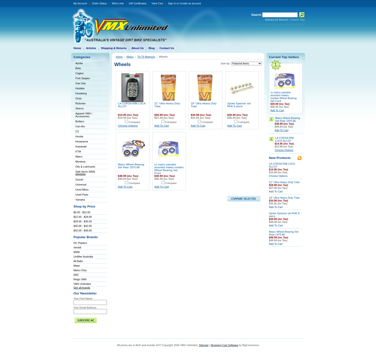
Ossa (89, 99)
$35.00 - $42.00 (83, 226)
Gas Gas (89, 83)
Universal (89, 185)
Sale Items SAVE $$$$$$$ (85, 173)
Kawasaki (89, 147)
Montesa (89, 162)
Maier (77, 265)
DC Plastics (80, 243)
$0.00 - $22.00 (82, 212)
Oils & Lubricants (85, 166)
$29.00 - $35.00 (83, 221)
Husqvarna (89, 142)
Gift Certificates (138, 3)
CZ (89, 132)
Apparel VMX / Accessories (89, 115)
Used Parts (82, 194)
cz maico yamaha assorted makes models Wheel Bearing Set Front (169, 168)
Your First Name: (83, 298)
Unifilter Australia (83, 256)
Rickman (89, 104)
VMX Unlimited (82, 283)
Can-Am (89, 127)
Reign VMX (80, 279)
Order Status (99, 3)
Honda (89, 137)
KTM (89, 152)
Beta (89, 68)
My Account (80, 3)
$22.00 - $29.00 (83, 216)
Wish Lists (118, 3)
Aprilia (89, 63)
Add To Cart (161, 125)
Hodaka (89, 88)
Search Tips (297, 19)
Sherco (89, 109)
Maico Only (80, 270)
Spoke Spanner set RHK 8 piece (239, 105)
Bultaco (89, 122)
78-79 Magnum (146, 56)
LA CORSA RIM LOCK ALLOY (284, 139)
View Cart (157, 3)
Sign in (172, 3)
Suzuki (89, 180)
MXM (77, 252)
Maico (89, 157)
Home (119, 56)
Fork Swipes (83, 78)
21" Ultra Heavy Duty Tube (284, 182)
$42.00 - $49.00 (83, 230)
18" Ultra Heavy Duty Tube (284, 197)
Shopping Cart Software (224, 345)
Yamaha (89, 200)
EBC (76, 274)
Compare (134, 122)
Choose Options (128, 125)
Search (256, 15)
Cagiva (89, 73)
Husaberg (89, 94)
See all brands (82, 287)
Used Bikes (82, 189)
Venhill (77, 247)
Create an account (190, 3)
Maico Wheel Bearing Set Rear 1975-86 (131, 166)
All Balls (78, 261)
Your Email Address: (85, 307)
